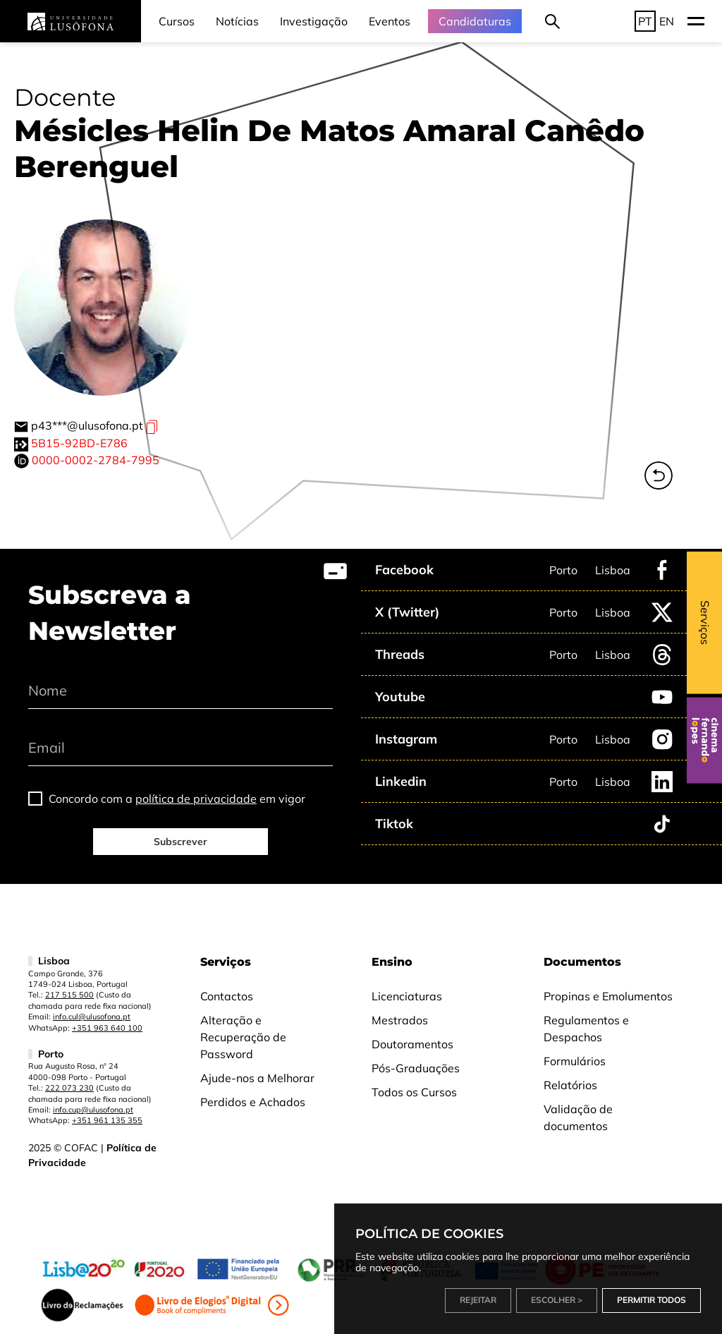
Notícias (237, 21)
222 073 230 (69, 1088)
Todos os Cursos (414, 1092)
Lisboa (612, 570)
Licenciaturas (407, 996)
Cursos (177, 21)
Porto (563, 570)
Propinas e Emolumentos (608, 996)
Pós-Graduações (416, 1068)
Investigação (314, 21)
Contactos (226, 996)
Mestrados (400, 1020)
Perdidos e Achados (252, 1102)
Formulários (575, 1061)
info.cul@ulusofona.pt (91, 1016)
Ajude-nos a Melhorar (257, 1078)
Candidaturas (475, 21)
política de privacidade (196, 799)
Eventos (389, 21)
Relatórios (570, 1085)
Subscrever (180, 841)
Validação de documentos (578, 1117)
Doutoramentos (412, 1044)
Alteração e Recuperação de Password (243, 1037)
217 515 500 (69, 995)
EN (666, 21)
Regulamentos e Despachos (586, 1028)
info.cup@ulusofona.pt (93, 1110)
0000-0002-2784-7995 (95, 460)
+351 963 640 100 (107, 1028)
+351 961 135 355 (107, 1120)
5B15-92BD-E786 (79, 443)
